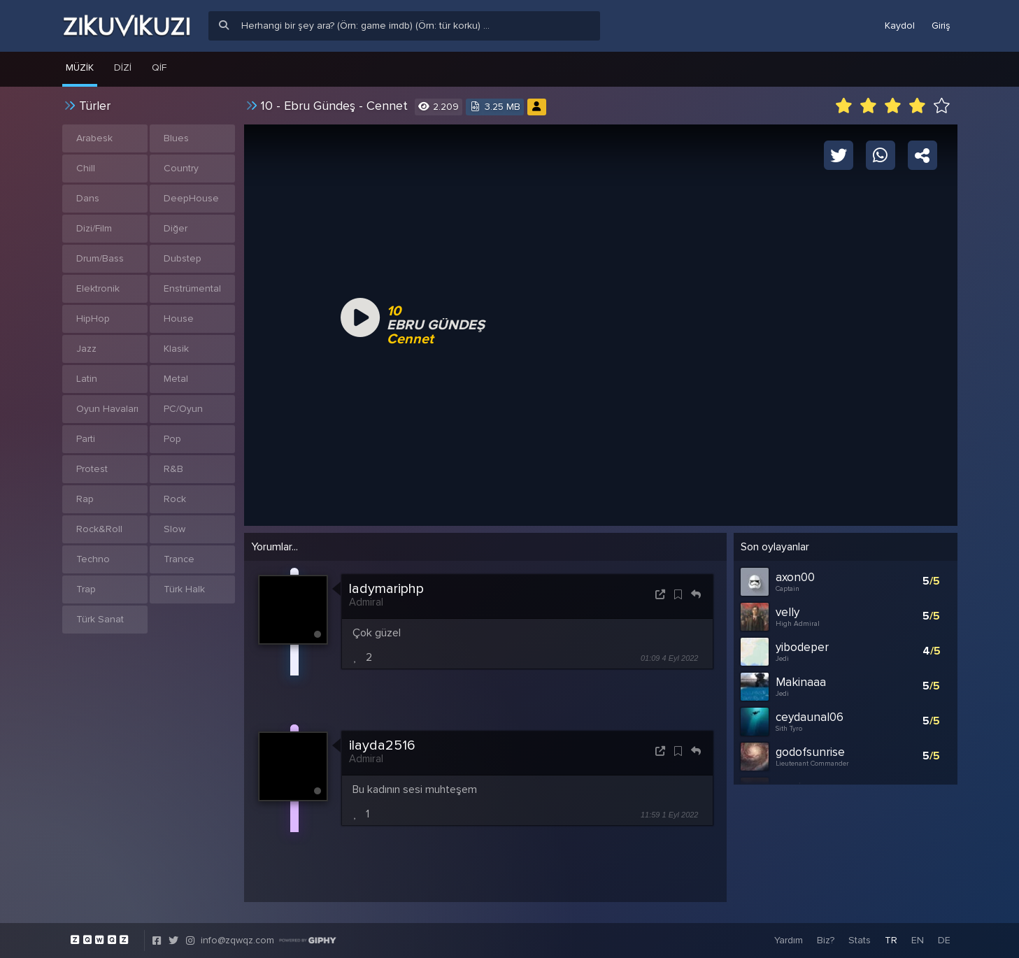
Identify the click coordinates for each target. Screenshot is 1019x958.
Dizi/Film (94, 228)
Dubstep (182, 258)
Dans (87, 198)
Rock (175, 499)
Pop (172, 439)
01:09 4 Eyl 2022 (670, 658)
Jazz (86, 349)
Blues (176, 138)
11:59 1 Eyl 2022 (670, 814)
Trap (86, 589)
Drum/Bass (100, 258)
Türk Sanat (100, 619)
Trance (179, 559)
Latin (86, 379)
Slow (174, 529)
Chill (85, 168)
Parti (85, 439)
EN (917, 940)
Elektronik (98, 288)
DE (944, 940)
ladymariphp (386, 589)
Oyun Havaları (107, 409)
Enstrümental (192, 288)
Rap (85, 499)
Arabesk (94, 138)
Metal (176, 379)
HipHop (93, 318)
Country (181, 168)
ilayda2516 (382, 745)
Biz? (825, 940)
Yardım (788, 940)
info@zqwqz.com (237, 940)
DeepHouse (191, 198)
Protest (92, 469)
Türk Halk (184, 589)
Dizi (122, 67)
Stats (859, 940)
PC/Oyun (183, 409)
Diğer (175, 228)
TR (891, 940)
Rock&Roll (99, 529)
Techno (93, 559)
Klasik (176, 349)
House (179, 318)
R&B (173, 469)
